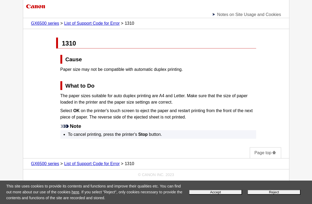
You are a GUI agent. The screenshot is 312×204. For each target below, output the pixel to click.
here (75, 192)
